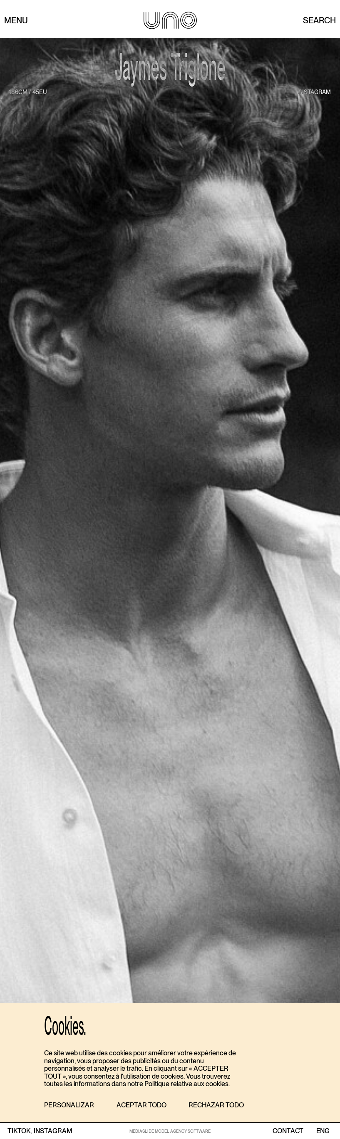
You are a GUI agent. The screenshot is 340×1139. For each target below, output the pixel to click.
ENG (322, 1131)
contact (288, 1131)
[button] (69, 1105)
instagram (314, 92)
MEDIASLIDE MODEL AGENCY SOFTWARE (170, 1131)
